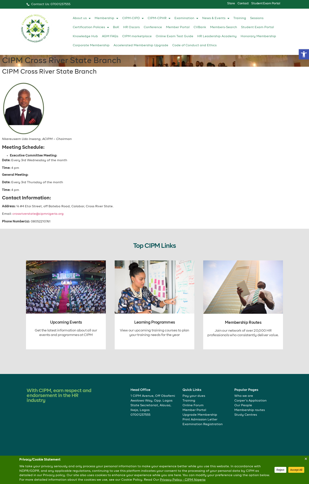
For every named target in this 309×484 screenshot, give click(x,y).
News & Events (215, 18)
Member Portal (178, 27)
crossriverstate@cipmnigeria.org (38, 214)
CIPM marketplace (137, 36)
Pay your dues (193, 396)
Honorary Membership (258, 36)
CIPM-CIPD (133, 18)
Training (239, 18)
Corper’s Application (250, 400)
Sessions (256, 18)
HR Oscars (131, 27)
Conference (153, 27)
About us (82, 18)
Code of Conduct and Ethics (194, 45)
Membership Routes (243, 323)
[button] (304, 54)
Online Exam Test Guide (174, 36)
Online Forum (193, 405)
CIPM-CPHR (159, 18)
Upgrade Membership (199, 414)
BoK (116, 27)
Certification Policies (91, 27)
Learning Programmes (154, 322)
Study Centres (245, 414)
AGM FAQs (110, 36)
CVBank (200, 27)
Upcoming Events (66, 322)
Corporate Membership (91, 45)
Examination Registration (202, 424)
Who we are (243, 396)
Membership (106, 18)
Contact (243, 3)
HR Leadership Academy (217, 36)
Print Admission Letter (199, 419)
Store (231, 3)
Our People (243, 405)
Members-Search (223, 27)
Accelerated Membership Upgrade (141, 45)
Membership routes (249, 410)
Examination (186, 18)
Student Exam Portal (265, 3)
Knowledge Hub (85, 36)
